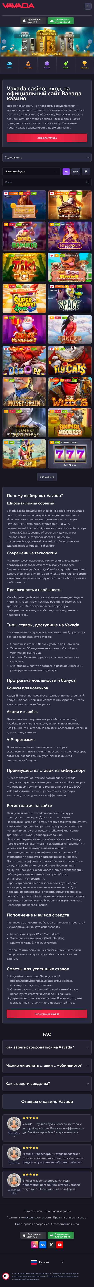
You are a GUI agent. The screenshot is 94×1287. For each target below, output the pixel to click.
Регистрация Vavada (47, 1013)
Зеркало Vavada (47, 137)
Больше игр (47, 476)
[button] (4, 41)
